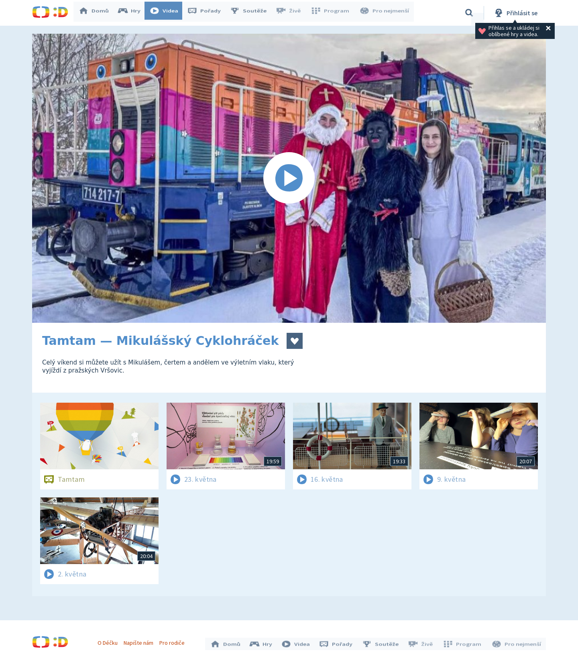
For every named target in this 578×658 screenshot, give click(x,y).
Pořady (207, 13)
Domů (96, 13)
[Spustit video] (289, 178)
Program (331, 13)
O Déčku (109, 641)
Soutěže (251, 13)
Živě (291, 13)
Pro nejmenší (384, 13)
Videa (167, 13)
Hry (132, 13)
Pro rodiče (174, 641)
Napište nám (140, 641)
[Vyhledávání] (469, 13)
